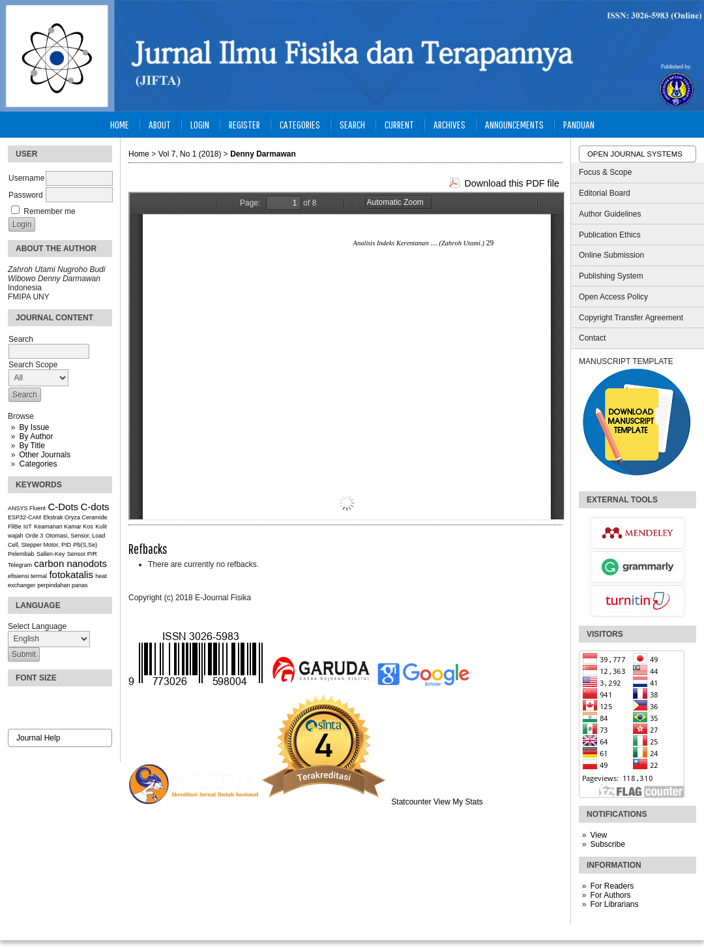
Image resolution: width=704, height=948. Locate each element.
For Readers (612, 886)
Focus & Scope (605, 172)
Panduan (578, 124)
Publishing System (611, 276)
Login (199, 124)
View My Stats (458, 801)
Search (352, 124)
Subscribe (607, 844)
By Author (36, 436)
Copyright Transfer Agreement (631, 317)
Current (399, 124)
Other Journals (44, 454)
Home (119, 124)
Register (244, 124)
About (160, 124)
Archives (449, 124)
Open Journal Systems (634, 154)
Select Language (37, 626)
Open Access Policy (613, 296)
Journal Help (38, 737)
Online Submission (611, 255)
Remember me (49, 211)
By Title (31, 445)
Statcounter (411, 801)
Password (25, 195)
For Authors (610, 895)
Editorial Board (604, 193)
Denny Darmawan (263, 154)
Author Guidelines (610, 214)
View (598, 835)
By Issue (34, 427)
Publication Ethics (610, 234)
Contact (592, 338)
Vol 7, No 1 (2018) (190, 154)
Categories (38, 463)
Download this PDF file (511, 183)
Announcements (514, 124)
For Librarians (614, 904)
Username (26, 178)
